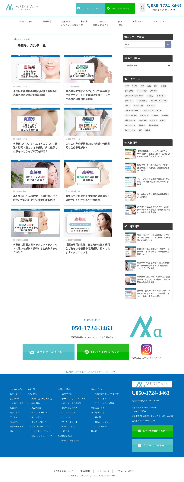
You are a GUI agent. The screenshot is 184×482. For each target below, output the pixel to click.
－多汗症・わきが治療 (69, 440)
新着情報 (14, 408)
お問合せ (92, 372)
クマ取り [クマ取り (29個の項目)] (153, 91)
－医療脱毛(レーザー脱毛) (41, 398)
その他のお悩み (97, 412)
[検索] (168, 44)
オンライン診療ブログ (72, 25)
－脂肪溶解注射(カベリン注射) (106, 394)
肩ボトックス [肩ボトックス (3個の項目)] (130, 125)
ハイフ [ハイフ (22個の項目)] (127, 106)
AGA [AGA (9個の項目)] (127, 86)
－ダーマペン (35, 417)
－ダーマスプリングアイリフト (73, 398)
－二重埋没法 (66, 394)
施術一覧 (66, 21)
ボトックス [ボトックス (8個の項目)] (144, 115)
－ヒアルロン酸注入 (68, 408)
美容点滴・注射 (97, 408)
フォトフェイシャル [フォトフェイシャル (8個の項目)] (132, 111)
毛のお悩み (32, 394)
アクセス (102, 21)
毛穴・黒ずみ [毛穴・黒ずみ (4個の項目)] (130, 120)
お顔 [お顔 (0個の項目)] (155, 86)
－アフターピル (99, 426)
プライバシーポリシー (109, 372)
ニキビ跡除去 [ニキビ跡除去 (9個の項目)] (142, 101)
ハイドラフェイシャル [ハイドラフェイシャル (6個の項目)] (158, 101)
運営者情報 (80, 372)
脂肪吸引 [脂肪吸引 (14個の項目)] (141, 125)
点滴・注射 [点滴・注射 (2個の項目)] (142, 120)
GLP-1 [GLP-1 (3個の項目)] (134, 86)
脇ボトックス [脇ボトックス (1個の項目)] (130, 130)
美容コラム (137, 21)
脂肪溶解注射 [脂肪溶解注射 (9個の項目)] (153, 125)
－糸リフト (65, 431)
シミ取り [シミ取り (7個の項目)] (150, 96)
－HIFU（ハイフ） (68, 426)
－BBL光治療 (35, 408)
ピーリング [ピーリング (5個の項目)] (151, 106)
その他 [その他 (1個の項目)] (163, 86)
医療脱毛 (47, 21)
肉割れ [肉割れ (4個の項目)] (162, 120)
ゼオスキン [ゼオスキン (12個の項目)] (161, 96)
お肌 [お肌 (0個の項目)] (149, 86)
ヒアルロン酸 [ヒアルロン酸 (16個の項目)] (138, 106)
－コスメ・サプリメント (103, 422)
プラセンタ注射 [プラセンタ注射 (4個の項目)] (131, 115)
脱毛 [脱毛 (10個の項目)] (140, 130)
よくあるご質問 (16, 403)
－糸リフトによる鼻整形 (70, 403)
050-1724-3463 (92, 328)
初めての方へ (25, 21)
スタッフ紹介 (15, 394)
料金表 (84, 21)
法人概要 (69, 372)
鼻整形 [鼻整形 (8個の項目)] (147, 130)
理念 (121, 25)
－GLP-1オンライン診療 (103, 403)
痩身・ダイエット (98, 389)
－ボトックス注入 (67, 412)
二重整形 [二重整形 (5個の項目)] (155, 115)
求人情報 (14, 422)
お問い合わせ (103, 471)
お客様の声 (15, 398)
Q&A (119, 21)
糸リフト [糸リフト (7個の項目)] (153, 120)
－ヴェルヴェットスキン (40, 426)
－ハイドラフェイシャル (40, 431)
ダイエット (159, 21)
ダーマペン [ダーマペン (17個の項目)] (129, 101)
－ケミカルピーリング (39, 412)
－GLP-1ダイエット (101, 398)
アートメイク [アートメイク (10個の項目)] (142, 91)
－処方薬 (97, 417)
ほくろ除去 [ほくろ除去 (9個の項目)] (129, 91)
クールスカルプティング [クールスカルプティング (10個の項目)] (134, 96)
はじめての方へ (16, 389)
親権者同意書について (63, 471)
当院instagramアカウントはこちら (146, 351)
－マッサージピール (38, 422)
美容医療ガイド (100, 25)
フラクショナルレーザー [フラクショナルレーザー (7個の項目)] (152, 111)
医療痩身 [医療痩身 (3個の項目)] (165, 115)
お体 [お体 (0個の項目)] (142, 86)
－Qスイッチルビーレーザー (42, 436)
